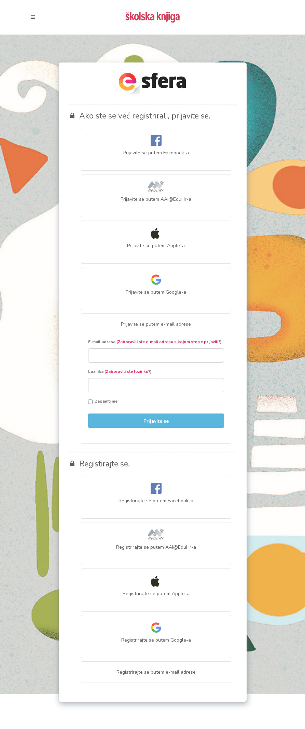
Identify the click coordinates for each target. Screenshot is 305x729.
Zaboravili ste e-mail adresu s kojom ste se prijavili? (169, 342)
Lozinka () (120, 371)
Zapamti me (102, 401)
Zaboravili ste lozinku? (128, 371)
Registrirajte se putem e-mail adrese (156, 672)
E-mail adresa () (155, 342)
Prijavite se (156, 421)
